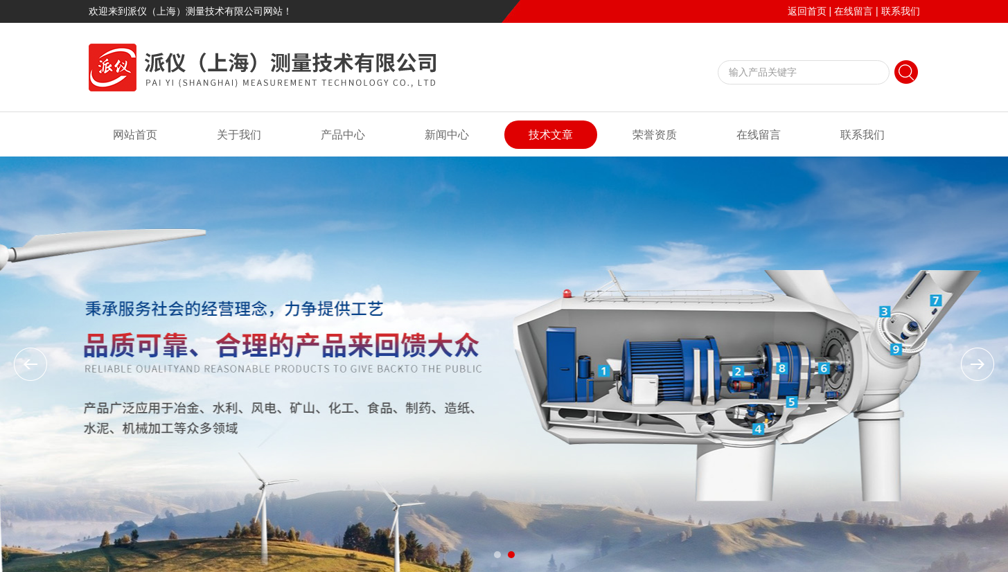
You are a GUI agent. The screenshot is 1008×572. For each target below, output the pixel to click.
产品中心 (343, 135)
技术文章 (551, 135)
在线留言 (853, 11)
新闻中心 (447, 135)
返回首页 (807, 11)
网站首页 (135, 135)
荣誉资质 (655, 135)
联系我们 (900, 11)
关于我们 (239, 135)
